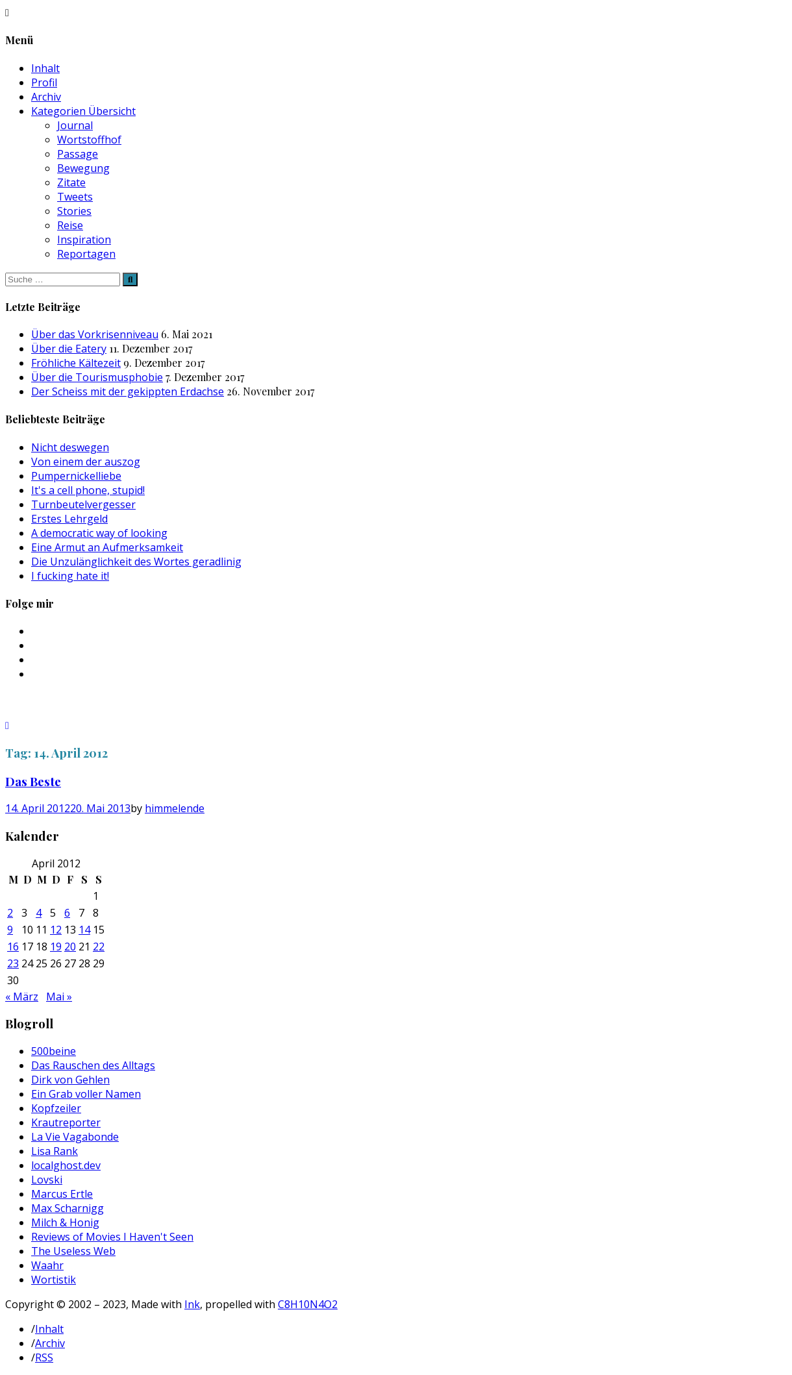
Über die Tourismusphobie (97, 377)
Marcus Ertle (62, 1194)
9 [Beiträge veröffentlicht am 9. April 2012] (10, 930)
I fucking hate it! (70, 576)
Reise (70, 225)
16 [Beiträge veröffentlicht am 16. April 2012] (13, 946)
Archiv (46, 97)
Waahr (47, 1265)
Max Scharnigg (67, 1208)
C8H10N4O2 (308, 1304)
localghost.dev (66, 1165)
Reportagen (86, 254)
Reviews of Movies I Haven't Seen (112, 1237)
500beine (53, 1051)
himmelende (174, 808)
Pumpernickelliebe (76, 476)
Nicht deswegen (70, 447)
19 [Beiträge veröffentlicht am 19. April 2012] (56, 946)
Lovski (46, 1179)
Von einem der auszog (85, 461)
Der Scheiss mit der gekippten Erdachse (127, 391)
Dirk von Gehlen (70, 1079)
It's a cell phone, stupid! (88, 490)
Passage (77, 154)
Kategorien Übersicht (83, 111)
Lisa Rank (54, 1151)
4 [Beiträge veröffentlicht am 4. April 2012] (39, 913)
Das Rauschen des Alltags (93, 1065)
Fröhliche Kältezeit (76, 363)
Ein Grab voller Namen (86, 1094)
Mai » (59, 996)
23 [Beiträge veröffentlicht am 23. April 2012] (13, 963)
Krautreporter (66, 1122)
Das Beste (33, 781)
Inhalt (45, 68)
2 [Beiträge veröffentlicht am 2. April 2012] (10, 913)
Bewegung (83, 168)
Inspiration (84, 239)
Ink (192, 1304)
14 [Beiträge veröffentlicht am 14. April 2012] (84, 930)
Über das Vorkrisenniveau (94, 334)
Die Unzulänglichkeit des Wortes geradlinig (136, 561)
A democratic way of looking (99, 533)
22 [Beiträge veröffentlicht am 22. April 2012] (99, 946)
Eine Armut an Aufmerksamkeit (107, 547)
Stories (74, 211)
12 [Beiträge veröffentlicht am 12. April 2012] (56, 930)
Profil (44, 82)
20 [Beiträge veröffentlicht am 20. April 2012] (70, 946)
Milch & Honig (65, 1222)
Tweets (75, 197)
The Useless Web (73, 1251)
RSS (44, 1357)
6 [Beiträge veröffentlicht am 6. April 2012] (67, 913)
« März (21, 996)
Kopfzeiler (56, 1108)
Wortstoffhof (89, 139)
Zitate (71, 182)
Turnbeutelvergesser (83, 504)
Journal (75, 125)
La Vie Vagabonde (75, 1137)
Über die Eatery (68, 348)
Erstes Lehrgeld (69, 519)
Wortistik (53, 1279)
